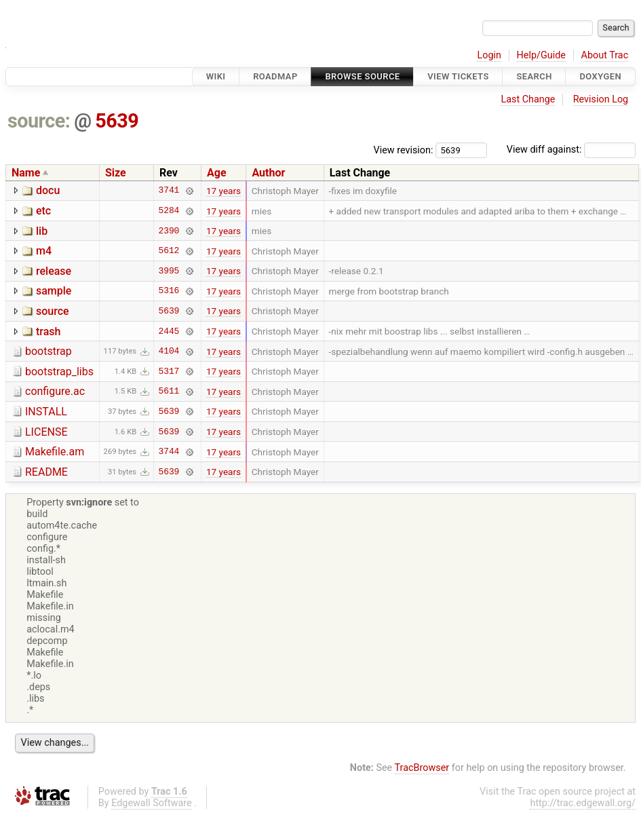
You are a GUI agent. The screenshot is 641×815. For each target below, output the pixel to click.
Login (489, 55)
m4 (44, 250)
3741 (169, 191)
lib (41, 231)
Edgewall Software (151, 803)
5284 (169, 211)
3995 (169, 271)
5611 (169, 391)
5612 (169, 251)
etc (43, 210)
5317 (169, 371)
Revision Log (601, 99)
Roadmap (275, 76)
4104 (169, 351)
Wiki (216, 76)
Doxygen (600, 76)
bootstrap (48, 351)
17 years (223, 190)
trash (48, 331)
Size (115, 172)
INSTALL (46, 411)
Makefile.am (54, 451)
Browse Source (362, 76)
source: (39, 120)
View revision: (403, 149)
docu (48, 190)
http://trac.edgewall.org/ (583, 803)
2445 (169, 331)
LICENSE (46, 431)
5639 (116, 120)
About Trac (605, 55)
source (52, 311)
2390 (169, 231)
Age (217, 172)
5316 (169, 291)
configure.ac (55, 391)
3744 (169, 452)
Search (533, 76)
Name (26, 172)
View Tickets (457, 76)
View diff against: (571, 149)
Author (268, 172)
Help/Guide (541, 55)
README (46, 472)
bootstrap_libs (59, 371)
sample (53, 290)
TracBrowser (422, 768)
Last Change (528, 99)
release (53, 271)
